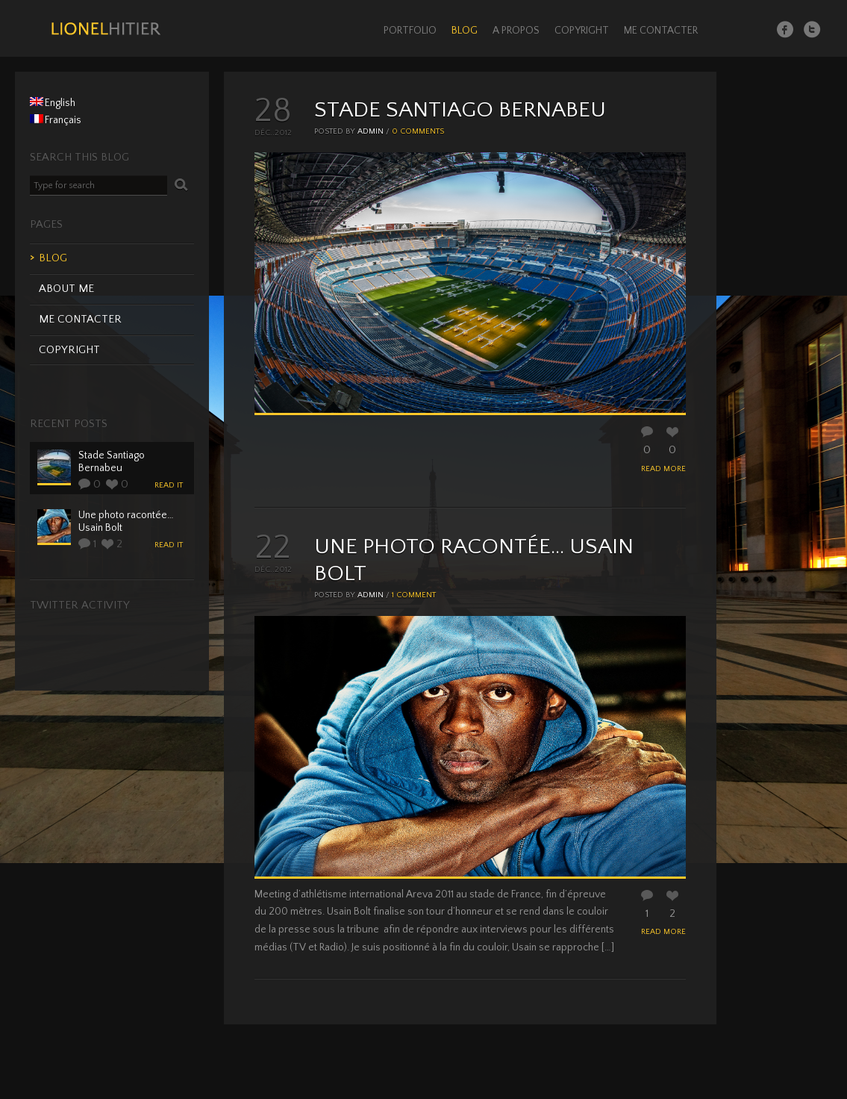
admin (370, 131)
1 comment (414, 595)
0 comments (418, 131)
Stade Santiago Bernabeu (460, 110)
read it (168, 485)
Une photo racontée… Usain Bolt (126, 521)
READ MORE (663, 468)
